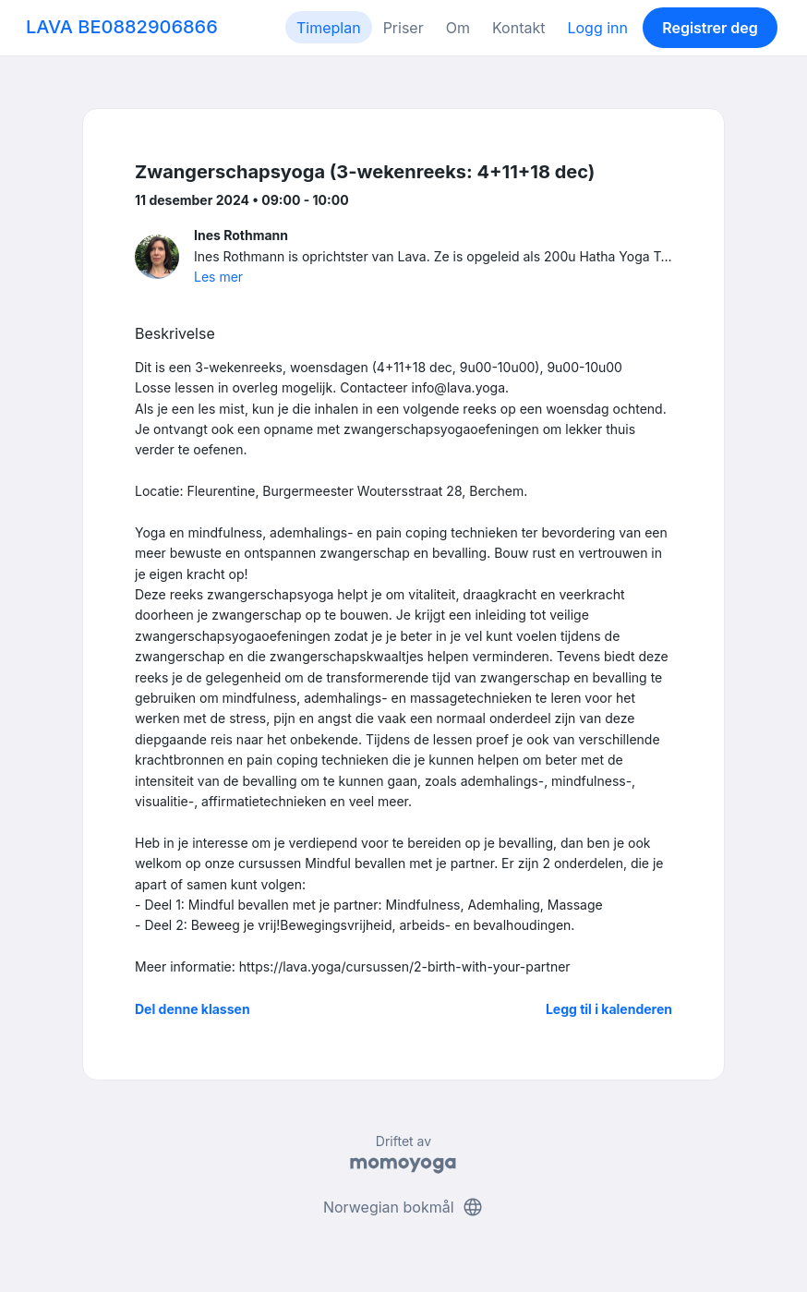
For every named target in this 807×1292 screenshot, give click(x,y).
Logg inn (597, 27)
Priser (403, 27)
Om (458, 27)
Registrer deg (710, 27)
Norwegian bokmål (403, 1207)
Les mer (218, 276)
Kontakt (518, 27)
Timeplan (328, 27)
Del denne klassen (192, 1009)
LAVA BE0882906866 (122, 27)
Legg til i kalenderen (609, 1009)
